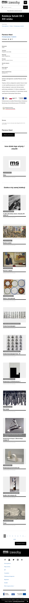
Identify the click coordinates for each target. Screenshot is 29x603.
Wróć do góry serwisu (9, 586)
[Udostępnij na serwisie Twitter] (10, 39)
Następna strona (20, 543)
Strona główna (5, 26)
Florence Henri (7, 35)
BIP (5, 570)
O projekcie (6, 573)
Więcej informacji (8, 134)
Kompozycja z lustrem (19, 26)
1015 (14, 539)
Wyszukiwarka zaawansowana (14, 11)
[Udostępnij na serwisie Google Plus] (9, 39)
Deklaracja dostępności (9, 576)
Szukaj (25, 7)
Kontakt (6, 582)
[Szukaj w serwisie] (12, 7)
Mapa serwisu (7, 566)
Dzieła (11, 26)
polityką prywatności (18, 601)
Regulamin (6, 579)
